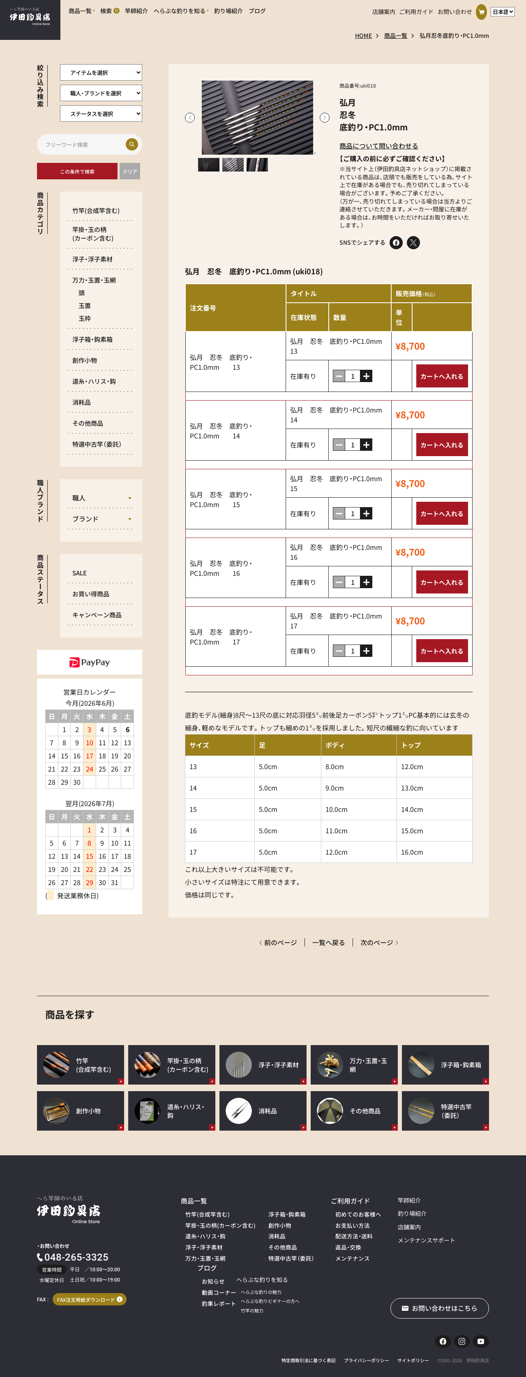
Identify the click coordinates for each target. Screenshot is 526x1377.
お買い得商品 (90, 593)
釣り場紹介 (378, 1213)
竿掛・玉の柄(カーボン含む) (213, 1221)
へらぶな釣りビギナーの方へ (214, 1291)
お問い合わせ (455, 9)
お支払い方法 (324, 1221)
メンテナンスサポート (392, 1240)
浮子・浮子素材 (92, 259)
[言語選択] (503, 9)
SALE (79, 572)
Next (325, 118)
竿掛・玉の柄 (92, 233)
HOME (363, 35)
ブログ (446, 1200)
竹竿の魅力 (196, 1301)
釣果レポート (455, 1230)
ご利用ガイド (416, 9)
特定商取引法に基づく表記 (308, 1355)
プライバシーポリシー (366, 1355)
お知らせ (451, 1212)
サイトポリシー (413, 1355)
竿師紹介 (375, 1200)
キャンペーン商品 (97, 614)
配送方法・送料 (326, 1230)
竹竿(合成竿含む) (202, 1212)
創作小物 (84, 360)
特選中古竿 (97, 444)
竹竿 (96, 210)
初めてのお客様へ (329, 1212)
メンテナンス (324, 1249)
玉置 (84, 305)
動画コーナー (455, 1221)
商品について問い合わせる (378, 146)
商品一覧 (395, 35)
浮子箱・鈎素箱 (92, 339)
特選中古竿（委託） (272, 1249)
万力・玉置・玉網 (94, 280)
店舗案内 (383, 9)
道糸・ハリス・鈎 (94, 381)
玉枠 (84, 318)
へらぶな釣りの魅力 (205, 1282)
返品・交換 (321, 1240)
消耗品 (81, 402)
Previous (190, 118)
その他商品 (87, 423)
